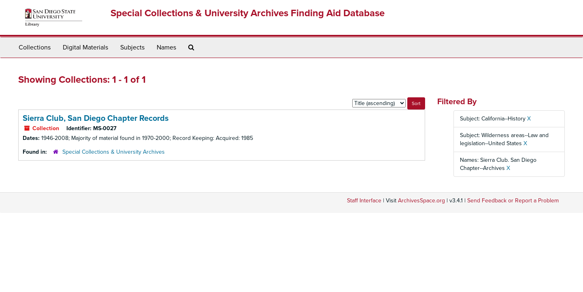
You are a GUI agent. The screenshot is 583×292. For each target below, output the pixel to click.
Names (166, 47)
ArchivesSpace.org (421, 200)
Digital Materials (85, 47)
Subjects (132, 47)
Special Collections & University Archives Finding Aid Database (248, 13)
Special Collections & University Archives (113, 151)
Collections (35, 47)
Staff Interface (364, 200)
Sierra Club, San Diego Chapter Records (96, 118)
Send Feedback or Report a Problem (513, 200)
